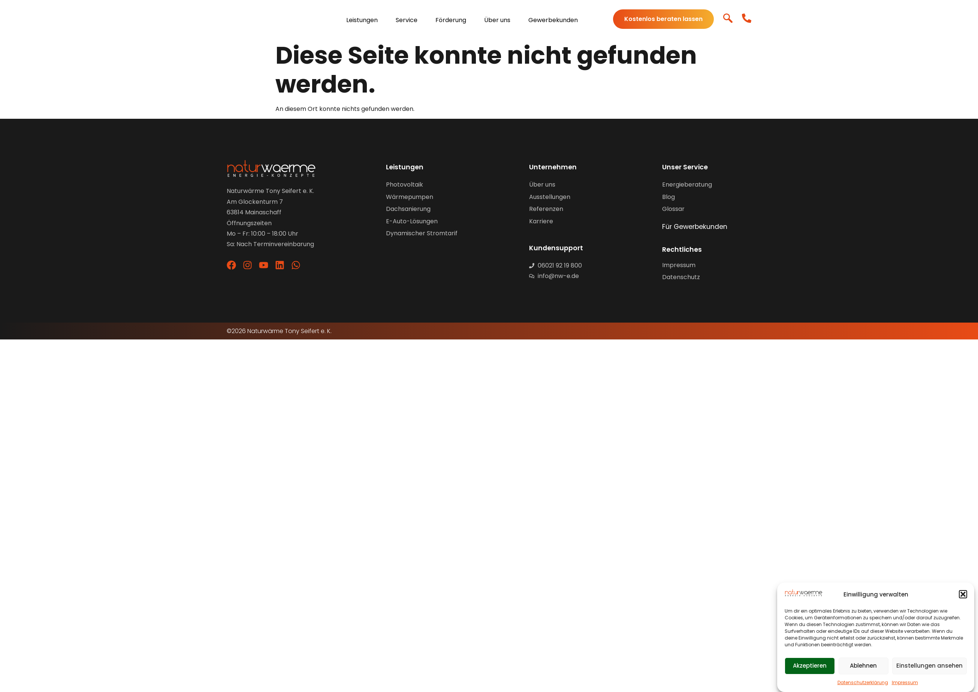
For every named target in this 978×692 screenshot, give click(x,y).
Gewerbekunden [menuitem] (553, 20)
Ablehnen (863, 666)
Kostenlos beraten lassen (663, 19)
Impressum (905, 682)
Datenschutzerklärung (862, 682)
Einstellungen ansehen (929, 666)
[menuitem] (365, 19)
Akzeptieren (810, 666)
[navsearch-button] (728, 19)
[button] (963, 594)
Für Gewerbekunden (694, 226)
